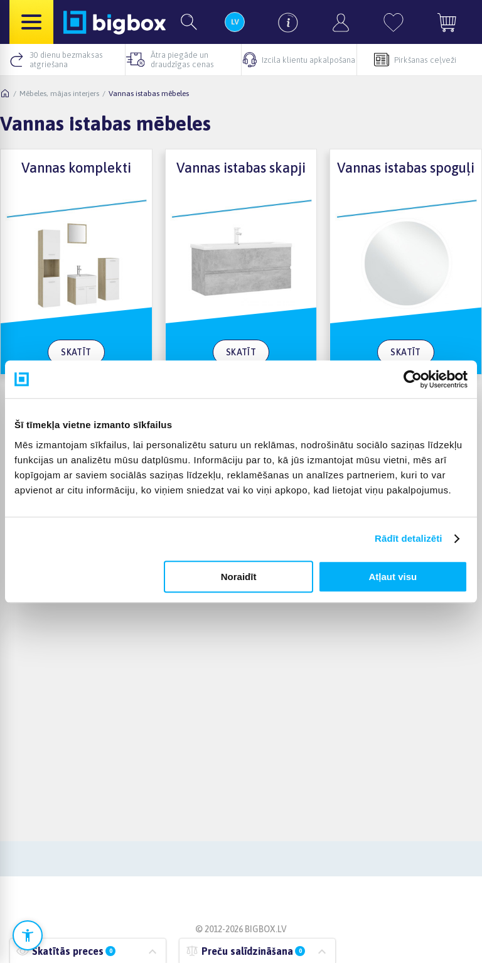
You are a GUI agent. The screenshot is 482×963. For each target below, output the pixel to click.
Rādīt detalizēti (408, 538)
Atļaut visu (393, 576)
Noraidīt (239, 576)
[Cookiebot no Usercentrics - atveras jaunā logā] (413, 379)
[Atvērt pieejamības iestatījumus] (28, 935)
